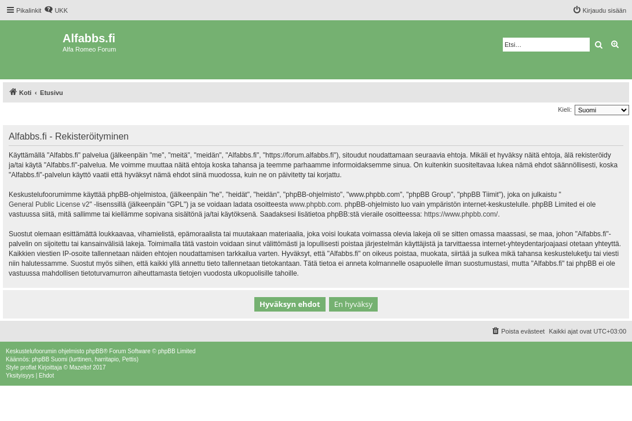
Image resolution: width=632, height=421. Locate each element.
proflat (28, 367)
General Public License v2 (49, 204)
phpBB (94, 351)
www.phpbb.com (315, 204)
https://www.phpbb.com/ (461, 214)
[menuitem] (56, 10)
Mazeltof (81, 367)
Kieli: (565, 109)
